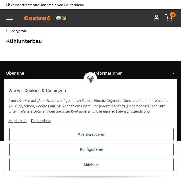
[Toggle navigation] (9, 18)
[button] (156, 18)
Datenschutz (41, 121)
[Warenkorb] (169, 18)
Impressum (17, 121)
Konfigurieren (91, 149)
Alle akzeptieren (91, 134)
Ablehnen (91, 165)
